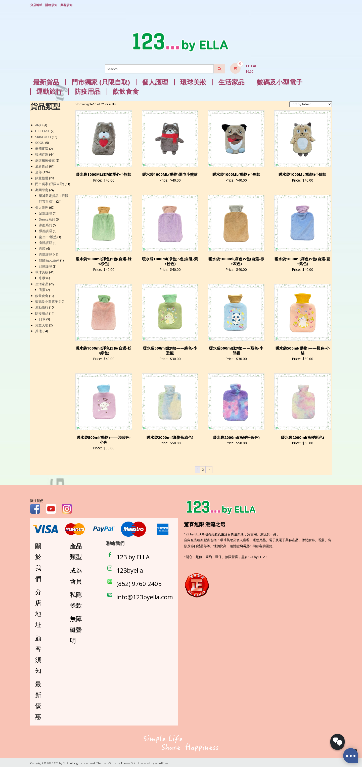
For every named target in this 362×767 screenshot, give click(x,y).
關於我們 (38, 561)
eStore (112, 762)
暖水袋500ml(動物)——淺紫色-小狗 (104, 439)
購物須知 (51, 4)
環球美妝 (193, 80)
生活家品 (231, 80)
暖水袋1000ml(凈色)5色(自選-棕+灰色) (236, 260)
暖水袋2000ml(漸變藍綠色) (170, 436)
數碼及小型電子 (279, 80)
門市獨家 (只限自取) (100, 80)
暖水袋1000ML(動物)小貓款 (302, 173)
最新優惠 (38, 698)
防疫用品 (87, 90)
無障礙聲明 (76, 628)
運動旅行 (49, 90)
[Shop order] (310, 103)
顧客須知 (66, 4)
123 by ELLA (133, 555)
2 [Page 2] (203, 468)
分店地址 (36, 4)
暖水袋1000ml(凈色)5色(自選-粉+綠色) (103, 349)
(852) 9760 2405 (139, 582)
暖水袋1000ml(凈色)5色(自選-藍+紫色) (302, 260)
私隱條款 (76, 598)
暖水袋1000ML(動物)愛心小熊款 (103, 173)
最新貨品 (46, 80)
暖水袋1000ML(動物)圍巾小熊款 (170, 173)
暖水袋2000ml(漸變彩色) (302, 436)
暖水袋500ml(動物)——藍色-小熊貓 (236, 349)
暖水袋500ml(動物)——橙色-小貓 (303, 349)
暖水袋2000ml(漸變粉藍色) (236, 436)
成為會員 (76, 574)
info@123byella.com (144, 596)
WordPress (163, 762)
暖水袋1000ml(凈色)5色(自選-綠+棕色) (103, 260)
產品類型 (76, 550)
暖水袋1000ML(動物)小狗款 (236, 173)
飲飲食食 (126, 90)
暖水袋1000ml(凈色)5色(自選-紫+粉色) (170, 260)
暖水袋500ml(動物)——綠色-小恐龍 (170, 349)
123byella (129, 569)
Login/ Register (329, 5)
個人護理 (155, 80)
